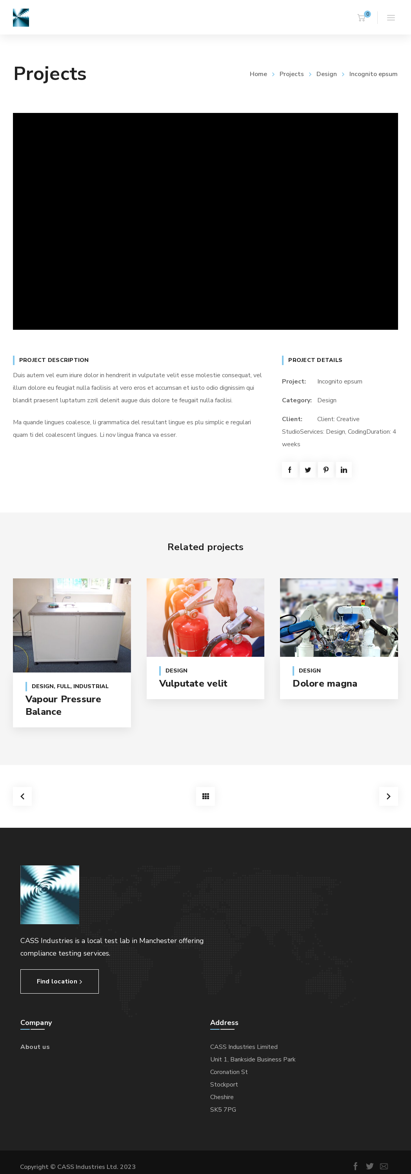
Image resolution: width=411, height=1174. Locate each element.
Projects (292, 74)
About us (35, 1045)
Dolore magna (325, 683)
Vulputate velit (193, 683)
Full (63, 686)
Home (258, 74)
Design (326, 74)
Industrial (91, 686)
